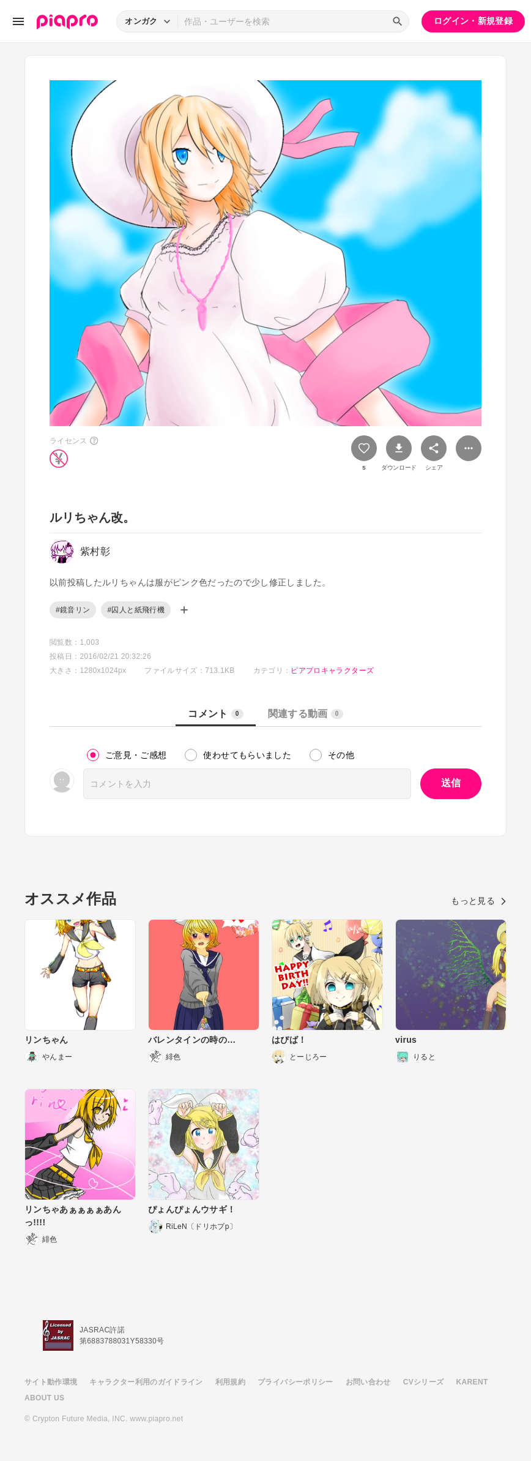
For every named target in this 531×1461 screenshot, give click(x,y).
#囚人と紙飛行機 (135, 610)
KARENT (472, 1382)
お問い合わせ (368, 1382)
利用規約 (230, 1382)
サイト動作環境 (50, 1382)
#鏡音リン (73, 610)
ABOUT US (44, 1398)
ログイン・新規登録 (473, 21)
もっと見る (479, 901)
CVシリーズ (423, 1382)
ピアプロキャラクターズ (332, 670)
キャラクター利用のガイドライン (145, 1382)
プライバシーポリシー (295, 1382)
